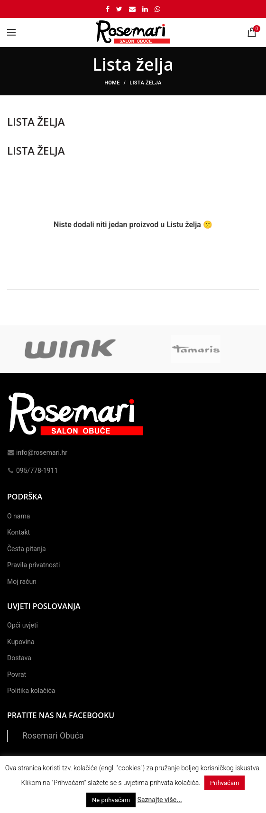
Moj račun (22, 581)
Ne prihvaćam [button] (111, 800)
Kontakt (18, 532)
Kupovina (21, 642)
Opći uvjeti (22, 625)
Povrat (16, 674)
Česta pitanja (26, 549)
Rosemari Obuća (52, 735)
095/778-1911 (32, 470)
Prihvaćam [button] (224, 782)
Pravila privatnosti (33, 565)
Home (111, 83)
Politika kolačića (31, 690)
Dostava (19, 658)
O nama (18, 516)
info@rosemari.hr (37, 452)
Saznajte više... (159, 800)
